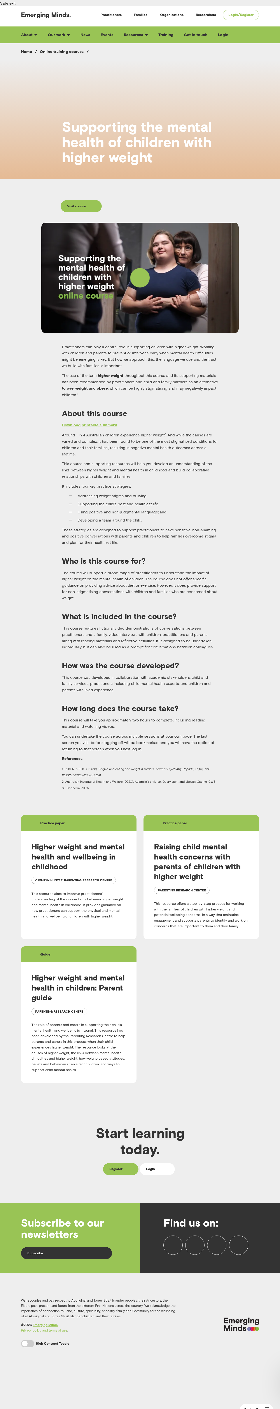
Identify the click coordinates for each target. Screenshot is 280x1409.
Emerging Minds (45, 1353)
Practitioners (111, 15)
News (85, 34)
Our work (59, 34)
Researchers (206, 15)
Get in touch (195, 34)
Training (165, 34)
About (29, 34)
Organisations (172, 15)
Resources (136, 34)
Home (26, 51)
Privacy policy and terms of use (44, 1359)
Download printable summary (89, 426)
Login (223, 34)
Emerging (46, 14)
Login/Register (241, 15)
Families (140, 15)
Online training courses (62, 51)
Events (107, 34)
